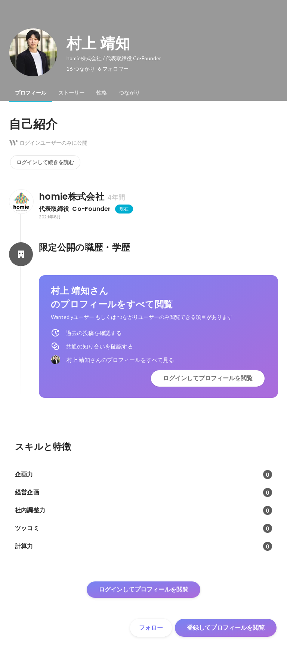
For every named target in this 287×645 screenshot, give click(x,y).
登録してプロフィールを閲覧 (226, 627)
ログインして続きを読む (45, 162)
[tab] (30, 93)
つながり (129, 92)
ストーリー (71, 92)
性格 (101, 92)
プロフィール (30, 92)
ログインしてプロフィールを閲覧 (208, 378)
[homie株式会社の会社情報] (21, 201)
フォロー (151, 627)
